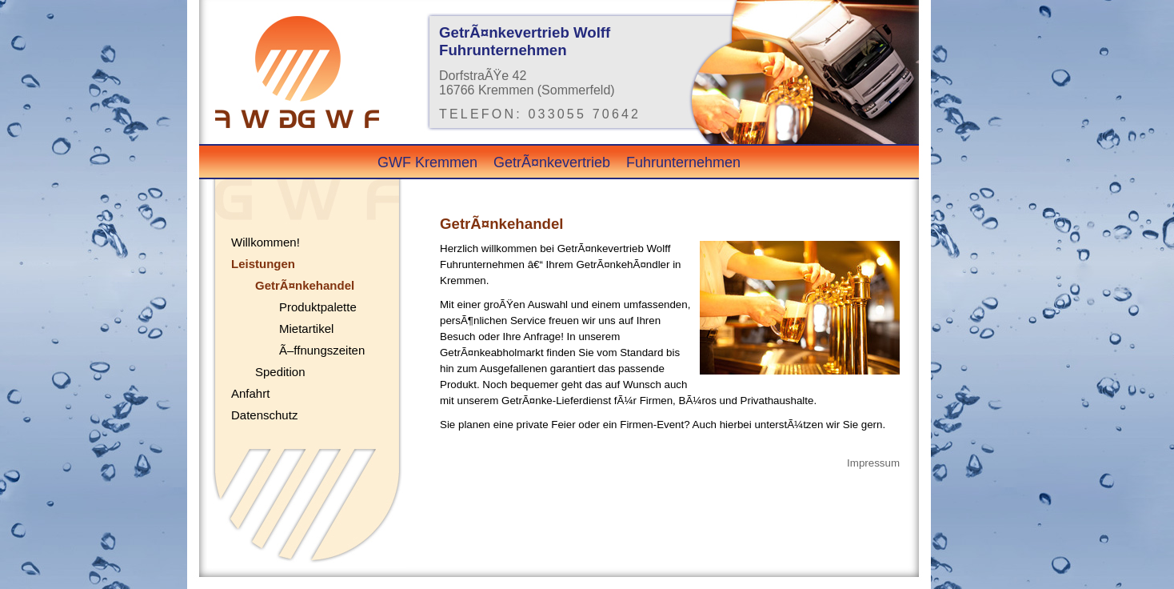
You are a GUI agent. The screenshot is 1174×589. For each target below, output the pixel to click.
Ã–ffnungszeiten (322, 350)
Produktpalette (318, 307)
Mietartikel (306, 328)
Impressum (873, 463)
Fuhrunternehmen (683, 162)
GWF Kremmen (427, 162)
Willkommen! (265, 242)
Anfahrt (250, 393)
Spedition (280, 372)
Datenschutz (264, 415)
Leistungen (263, 263)
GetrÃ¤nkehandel (304, 285)
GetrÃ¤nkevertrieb (551, 162)
